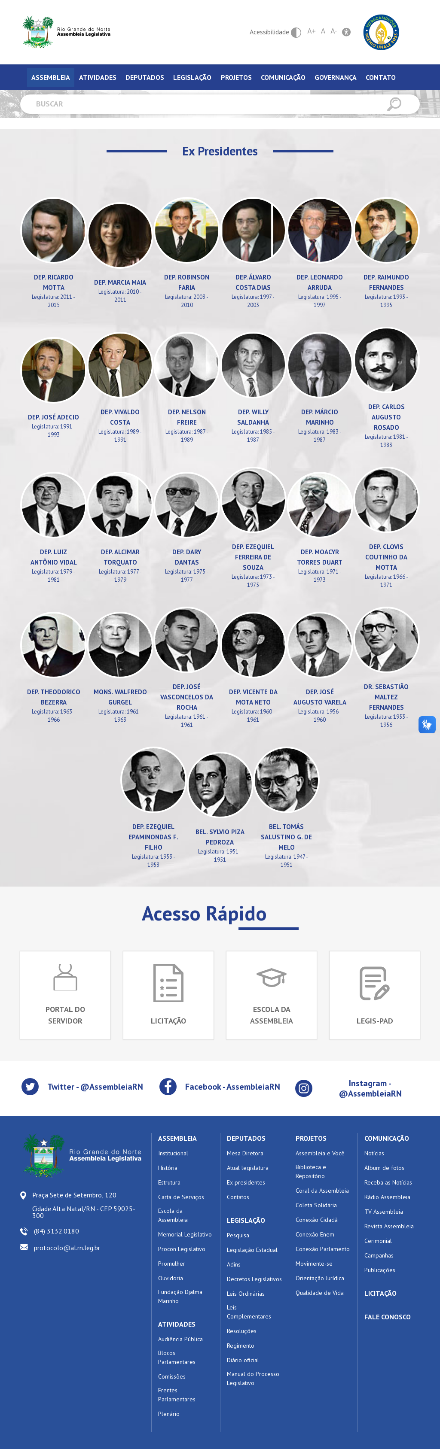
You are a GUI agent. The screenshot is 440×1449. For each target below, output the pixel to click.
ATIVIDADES (177, 1324)
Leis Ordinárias (246, 1293)
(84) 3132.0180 (56, 1230)
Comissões (172, 1376)
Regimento (240, 1345)
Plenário (169, 1414)
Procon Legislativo (181, 1249)
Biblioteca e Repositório (311, 1171)
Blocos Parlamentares (177, 1357)
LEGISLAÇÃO (246, 1220)
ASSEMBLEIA (177, 1138)
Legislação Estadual (252, 1250)
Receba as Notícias (388, 1182)
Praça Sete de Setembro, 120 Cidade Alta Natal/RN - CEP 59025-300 (83, 1205)
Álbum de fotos (384, 1168)
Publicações (379, 1270)
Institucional (173, 1153)
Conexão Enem (315, 1234)
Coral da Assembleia (322, 1190)
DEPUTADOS (246, 1138)
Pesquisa (238, 1235)
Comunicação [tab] (283, 77)
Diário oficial (243, 1360)
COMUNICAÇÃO (386, 1138)
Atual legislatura (248, 1168)
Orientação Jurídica (320, 1278)
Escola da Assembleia (173, 1215)
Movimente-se (314, 1263)
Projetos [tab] (236, 77)
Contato (381, 77)
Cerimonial (378, 1241)
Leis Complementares (249, 1311)
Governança (336, 77)
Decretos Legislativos (254, 1279)
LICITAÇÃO (380, 1293)
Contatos (238, 1197)
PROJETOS (311, 1138)
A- (333, 31)
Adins (234, 1264)
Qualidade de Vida (320, 1293)
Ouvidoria (170, 1278)
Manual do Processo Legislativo (253, 1378)
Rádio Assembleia (387, 1197)
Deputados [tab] (144, 77)
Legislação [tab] (192, 77)
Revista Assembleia (389, 1226)
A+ (311, 31)
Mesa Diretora (245, 1153)
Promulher (171, 1263)
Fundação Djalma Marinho (180, 1296)
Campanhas (379, 1255)
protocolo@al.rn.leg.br (67, 1247)
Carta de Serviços (181, 1197)
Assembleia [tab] (50, 77)
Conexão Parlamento (323, 1249)
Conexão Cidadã (317, 1220)
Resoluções (242, 1331)
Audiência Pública (180, 1339)
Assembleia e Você (320, 1153)
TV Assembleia (383, 1211)
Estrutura (169, 1182)
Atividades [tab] (97, 77)
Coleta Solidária (316, 1205)
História (167, 1168)
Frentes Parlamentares (177, 1394)
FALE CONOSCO (387, 1316)
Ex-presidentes (246, 1182)
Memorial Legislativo (185, 1234)
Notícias (374, 1153)
